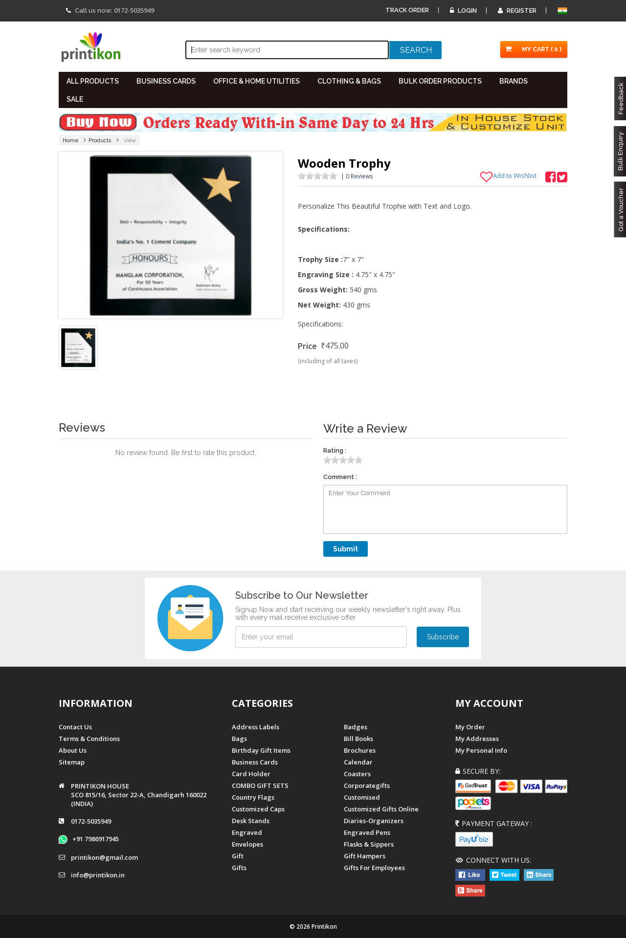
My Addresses (477, 738)
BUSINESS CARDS (166, 81)
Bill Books (358, 738)
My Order (470, 726)
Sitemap (72, 762)
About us (73, 750)
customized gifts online (381, 809)
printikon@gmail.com (104, 857)
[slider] (317, 176)
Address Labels (255, 726)
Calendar (358, 762)
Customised (362, 797)
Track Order (407, 10)
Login (463, 10)
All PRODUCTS (93, 81)
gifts (239, 867)
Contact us (75, 726)
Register (517, 10)
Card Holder (251, 773)
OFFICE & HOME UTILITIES (256, 81)
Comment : (340, 476)
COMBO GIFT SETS (260, 785)
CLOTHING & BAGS (349, 81)
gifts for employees (374, 867)
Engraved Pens (367, 832)
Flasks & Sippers (369, 844)
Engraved (247, 832)
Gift (238, 855)
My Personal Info (481, 750)
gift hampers (364, 855)
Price (307, 346)
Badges (355, 726)
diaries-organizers (373, 820)
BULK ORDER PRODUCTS (440, 81)
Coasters (357, 773)
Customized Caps (258, 809)
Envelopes (247, 844)
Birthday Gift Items (261, 750)
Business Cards (255, 762)
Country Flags (253, 797)
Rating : (334, 450)
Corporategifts (367, 785)
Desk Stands (250, 820)
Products (100, 140)
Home (71, 140)
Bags (239, 738)
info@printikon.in (98, 875)
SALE (75, 99)
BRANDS (513, 81)
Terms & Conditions (89, 738)
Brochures (360, 750)
